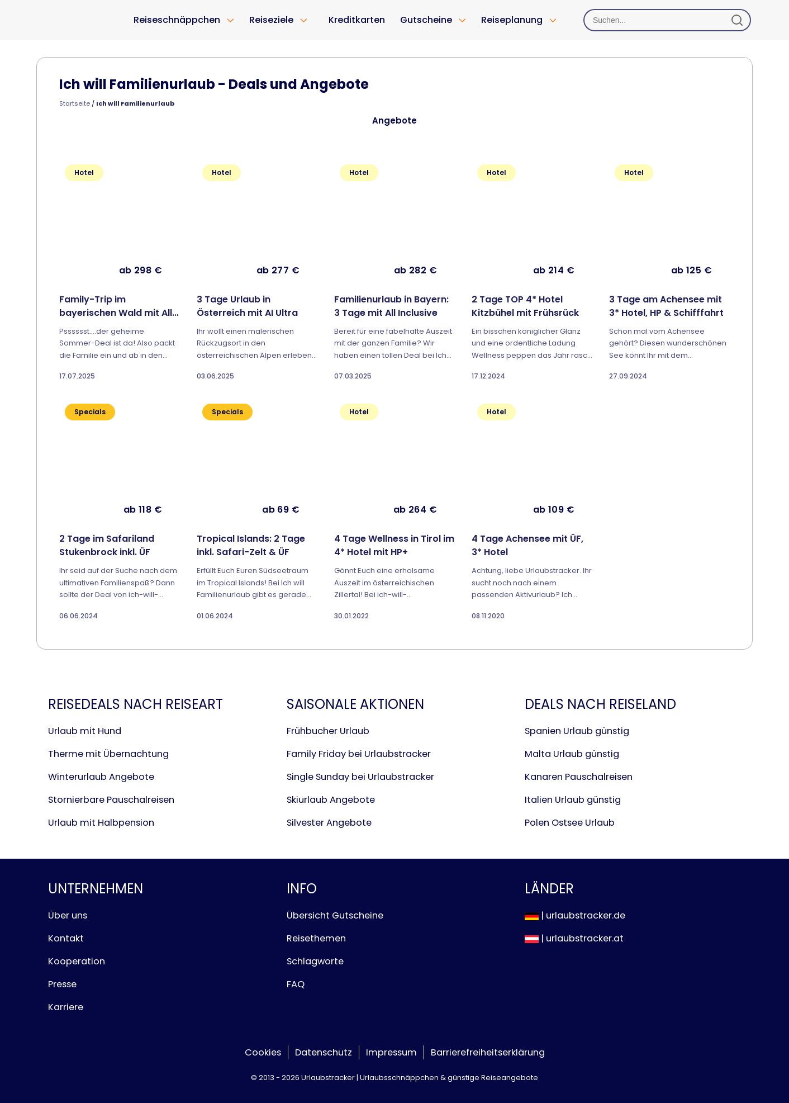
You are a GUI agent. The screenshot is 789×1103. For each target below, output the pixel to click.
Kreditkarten (357, 19)
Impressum (391, 1052)
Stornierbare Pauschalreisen (111, 799)
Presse (62, 984)
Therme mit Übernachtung (108, 753)
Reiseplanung (512, 19)
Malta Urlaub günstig (572, 753)
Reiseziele (271, 19)
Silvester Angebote (329, 822)
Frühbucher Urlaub (328, 731)
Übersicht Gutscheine (335, 915)
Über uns (67, 915)
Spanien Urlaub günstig (577, 731)
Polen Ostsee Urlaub (570, 822)
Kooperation (76, 961)
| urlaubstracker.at (574, 938)
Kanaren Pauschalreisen (579, 776)
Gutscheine (426, 19)
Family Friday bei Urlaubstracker (359, 753)
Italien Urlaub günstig (573, 799)
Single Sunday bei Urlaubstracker (360, 776)
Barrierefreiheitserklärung (488, 1052)
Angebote (394, 120)
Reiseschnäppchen (177, 19)
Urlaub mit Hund (84, 731)
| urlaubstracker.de (575, 915)
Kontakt (66, 938)
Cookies (263, 1052)
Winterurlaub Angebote (101, 776)
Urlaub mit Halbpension (101, 822)
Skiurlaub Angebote (331, 799)
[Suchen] (667, 20)
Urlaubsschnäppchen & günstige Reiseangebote (449, 1077)
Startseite (74, 103)
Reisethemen (316, 938)
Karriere (65, 1007)
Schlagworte (315, 961)
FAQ (296, 984)
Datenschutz (323, 1052)
